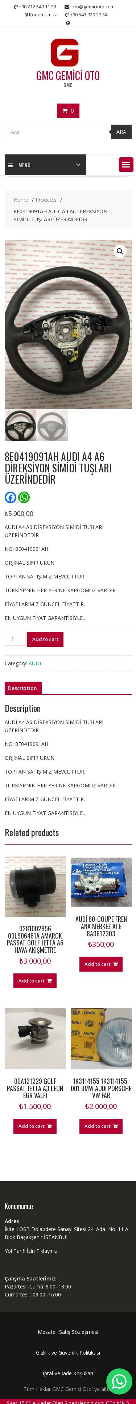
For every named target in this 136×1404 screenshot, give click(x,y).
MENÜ (19, 165)
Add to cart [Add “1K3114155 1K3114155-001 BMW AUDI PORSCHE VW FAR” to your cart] (98, 1126)
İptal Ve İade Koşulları (68, 1373)
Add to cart (45, 639)
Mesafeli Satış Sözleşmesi (68, 1331)
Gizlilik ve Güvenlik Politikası (68, 1352)
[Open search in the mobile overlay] (68, 132)
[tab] (22, 688)
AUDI (35, 663)
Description (22, 688)
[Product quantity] (15, 639)
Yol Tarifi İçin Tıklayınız (31, 1250)
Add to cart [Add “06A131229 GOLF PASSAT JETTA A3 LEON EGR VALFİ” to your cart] (31, 1126)
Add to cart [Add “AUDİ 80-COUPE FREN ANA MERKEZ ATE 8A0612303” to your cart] (98, 964)
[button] (126, 164)
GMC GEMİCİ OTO (68, 75)
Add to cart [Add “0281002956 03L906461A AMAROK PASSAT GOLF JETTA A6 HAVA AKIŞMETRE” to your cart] (31, 980)
